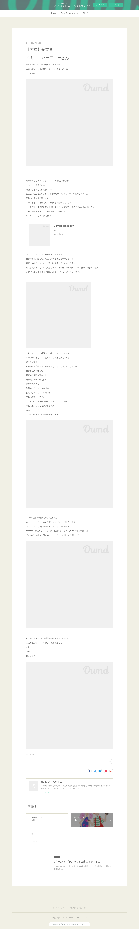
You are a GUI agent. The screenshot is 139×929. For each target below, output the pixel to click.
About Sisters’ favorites (69, 13)
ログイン (116, 5)
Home (53, 13)
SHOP (85, 13)
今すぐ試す (99, 5)
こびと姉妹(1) (30, 754)
